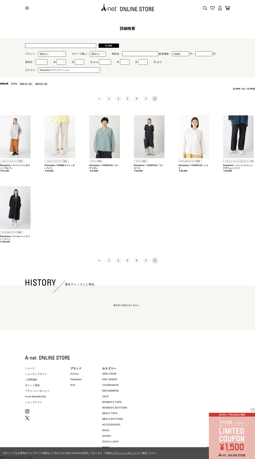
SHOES (106, 436)
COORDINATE (110, 385)
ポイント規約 (32, 385)
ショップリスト (33, 402)
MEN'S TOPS (109, 413)
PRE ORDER (109, 379)
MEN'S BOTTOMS (112, 419)
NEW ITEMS (109, 373)
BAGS (105, 430)
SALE (105, 396)
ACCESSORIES (111, 424)
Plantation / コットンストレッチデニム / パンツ (238, 168)
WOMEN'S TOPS (112, 402)
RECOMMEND (110, 390)
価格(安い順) (26, 84)
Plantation (76, 379)
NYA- (73, 385)
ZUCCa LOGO (110, 441)
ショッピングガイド (36, 374)
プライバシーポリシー (37, 390)
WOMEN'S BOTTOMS (114, 407)
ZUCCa (74, 373)
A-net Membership (35, 396)
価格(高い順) (41, 84)
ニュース (30, 368)
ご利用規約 (31, 379)
